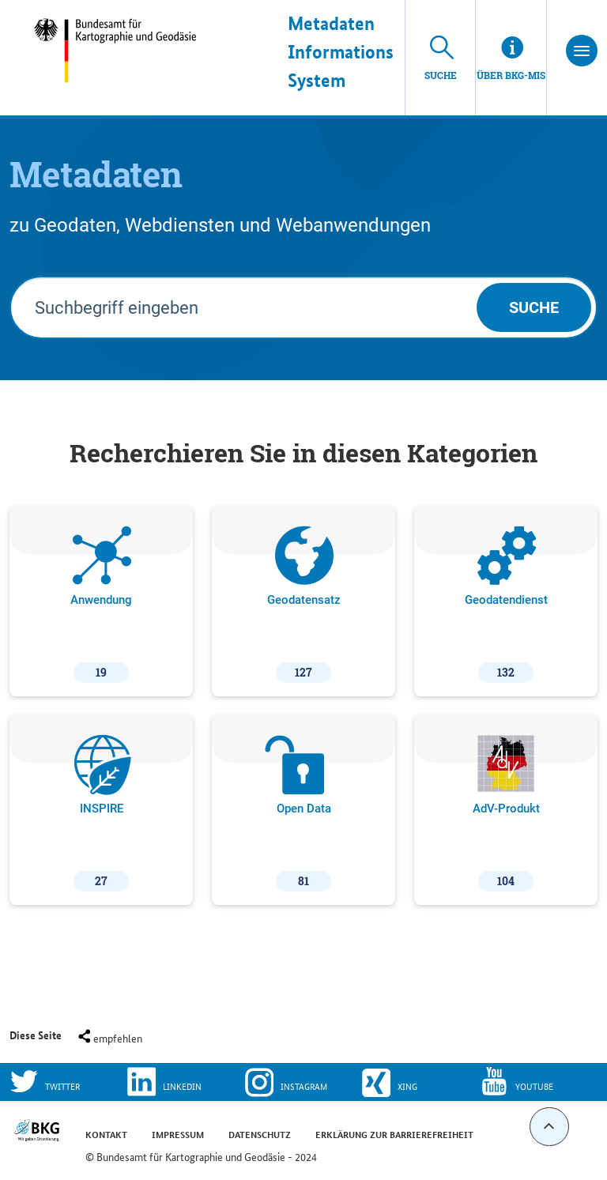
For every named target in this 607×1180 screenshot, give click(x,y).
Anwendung (101, 604)
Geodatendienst (506, 604)
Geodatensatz (304, 604)
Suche (534, 307)
